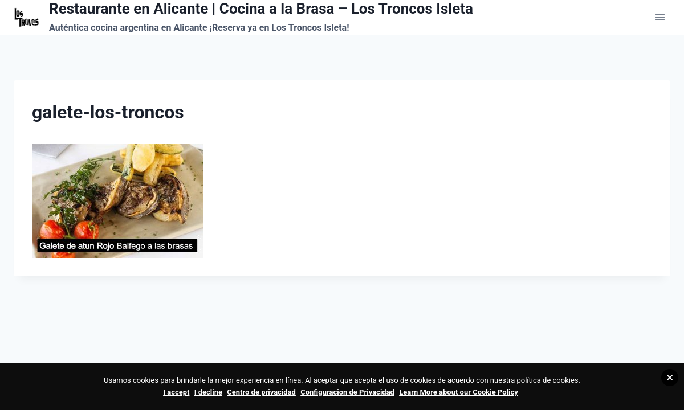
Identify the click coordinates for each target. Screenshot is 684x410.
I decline (208, 392)
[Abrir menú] (659, 17)
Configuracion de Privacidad (347, 392)
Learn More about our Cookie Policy (458, 392)
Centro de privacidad (261, 392)
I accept (176, 392)
